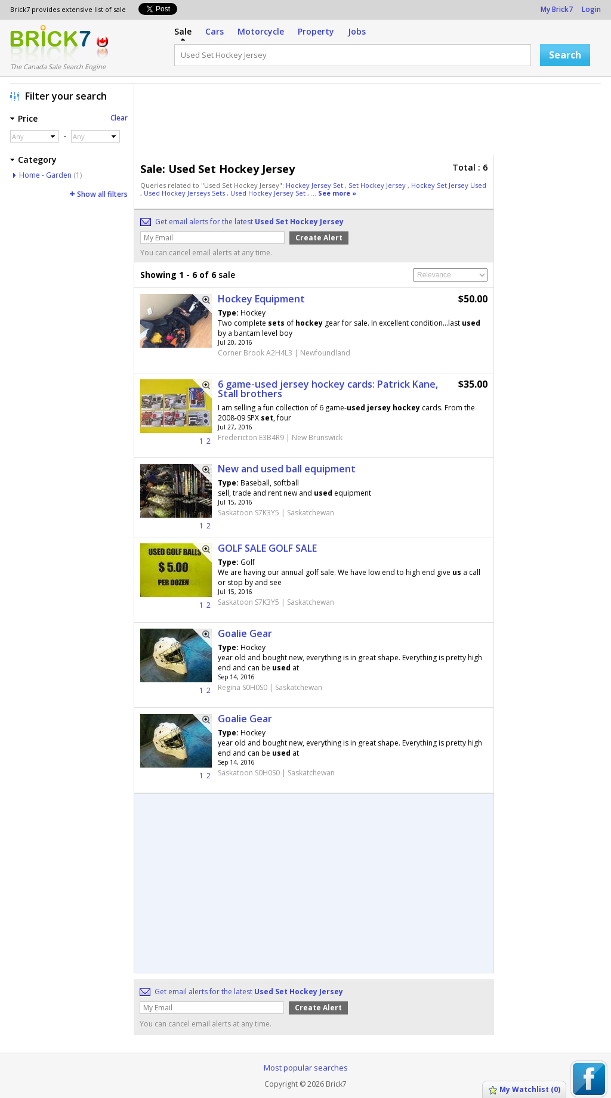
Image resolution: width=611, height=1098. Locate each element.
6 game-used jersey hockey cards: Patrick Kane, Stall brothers (328, 389)
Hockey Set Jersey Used (448, 185)
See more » (337, 192)
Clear (119, 118)
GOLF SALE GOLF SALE (267, 548)
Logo (50, 43)
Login (591, 9)
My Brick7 (557, 9)
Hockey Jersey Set (315, 185)
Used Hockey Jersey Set (268, 192)
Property (316, 31)
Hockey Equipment (261, 298)
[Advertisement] (370, 122)
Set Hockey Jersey (378, 185)
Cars (214, 31)
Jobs (357, 31)
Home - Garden (45, 175)
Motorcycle (260, 31)
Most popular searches (306, 1067)
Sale (183, 31)
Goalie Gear (245, 633)
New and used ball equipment (287, 468)
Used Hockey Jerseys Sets (185, 192)
